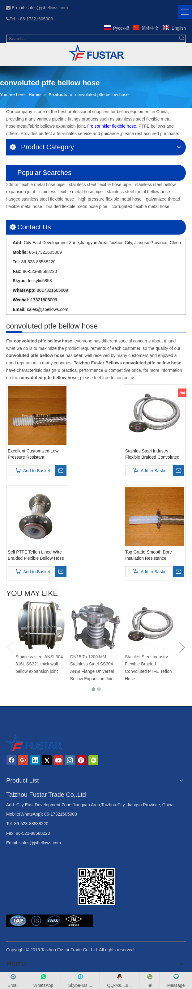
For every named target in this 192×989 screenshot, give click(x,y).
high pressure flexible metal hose (110, 199)
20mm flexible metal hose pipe (35, 184)
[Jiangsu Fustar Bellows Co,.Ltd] (96, 886)
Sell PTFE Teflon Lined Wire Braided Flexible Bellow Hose (36, 555)
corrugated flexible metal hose (140, 206)
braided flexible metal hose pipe (76, 206)
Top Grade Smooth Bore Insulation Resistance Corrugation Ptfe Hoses (148, 555)
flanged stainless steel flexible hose (40, 199)
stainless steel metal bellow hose (138, 191)
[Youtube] (58, 760)
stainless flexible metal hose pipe (71, 191)
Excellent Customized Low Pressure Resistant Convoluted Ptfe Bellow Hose (36, 454)
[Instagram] (70, 760)
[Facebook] (11, 760)
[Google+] (23, 760)
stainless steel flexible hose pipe (100, 184)
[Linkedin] (35, 760)
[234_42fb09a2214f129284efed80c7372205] (96, 53)
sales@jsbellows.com (47, 309)
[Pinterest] (82, 760)
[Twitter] (47, 760)
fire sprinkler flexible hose (111, 126)
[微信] (93, 760)
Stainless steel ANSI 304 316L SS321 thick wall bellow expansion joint (39, 664)
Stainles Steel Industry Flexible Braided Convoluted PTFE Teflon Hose (152, 454)
